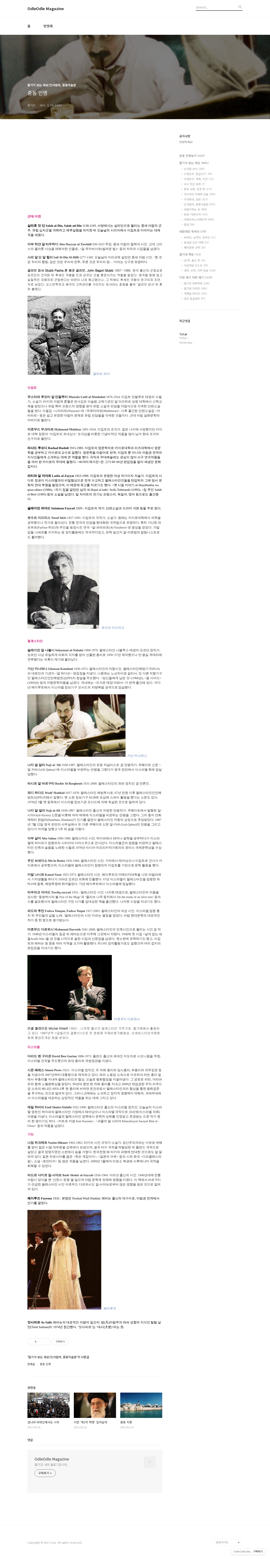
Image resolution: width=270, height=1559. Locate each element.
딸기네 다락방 (195, 288)
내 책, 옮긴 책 (194, 260)
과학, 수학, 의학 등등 (199, 270)
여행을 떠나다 (195, 293)
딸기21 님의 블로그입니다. (51, 1464)
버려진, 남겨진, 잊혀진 (200, 237)
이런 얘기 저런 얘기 (195, 277)
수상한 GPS (194, 169)
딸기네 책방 (190, 254)
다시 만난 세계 (194, 184)
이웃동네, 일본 (196, 199)
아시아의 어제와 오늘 (199, 194)
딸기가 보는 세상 (194, 163)
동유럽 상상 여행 (196, 242)
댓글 (30, 1440)
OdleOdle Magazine (45, 8)
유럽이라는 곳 (195, 209)
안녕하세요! (186, 142)
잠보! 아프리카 (196, 214)
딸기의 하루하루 (196, 283)
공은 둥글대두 (194, 299)
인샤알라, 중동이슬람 (199, 204)
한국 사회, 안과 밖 (198, 189)
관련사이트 (222, 1542)
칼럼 (189, 225)
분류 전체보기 (192, 156)
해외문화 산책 (194, 247)
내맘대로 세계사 (192, 231)
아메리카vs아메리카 (199, 219)
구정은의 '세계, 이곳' (199, 179)
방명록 (48, 26)
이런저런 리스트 (196, 265)
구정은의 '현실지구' (198, 174)
